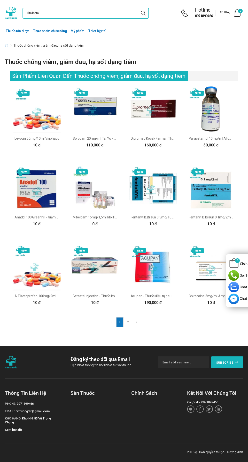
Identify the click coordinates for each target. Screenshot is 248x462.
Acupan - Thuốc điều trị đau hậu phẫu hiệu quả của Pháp (172, 296)
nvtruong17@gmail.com (33, 411)
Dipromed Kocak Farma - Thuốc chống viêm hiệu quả (170, 138)
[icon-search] (143, 13)
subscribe (227, 362)
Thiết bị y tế (96, 31)
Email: (10, 411)
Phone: (10, 403)
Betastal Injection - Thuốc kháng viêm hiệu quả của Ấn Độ (115, 296)
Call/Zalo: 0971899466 (202, 402)
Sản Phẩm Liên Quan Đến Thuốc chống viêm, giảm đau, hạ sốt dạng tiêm (99, 76)
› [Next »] (136, 322)
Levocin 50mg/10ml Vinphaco (37, 138)
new (24, 93)
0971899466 (204, 16)
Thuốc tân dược (17, 31)
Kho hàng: (13, 418)
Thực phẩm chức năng (50, 31)
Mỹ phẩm (77, 31)
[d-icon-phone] (186, 13)
